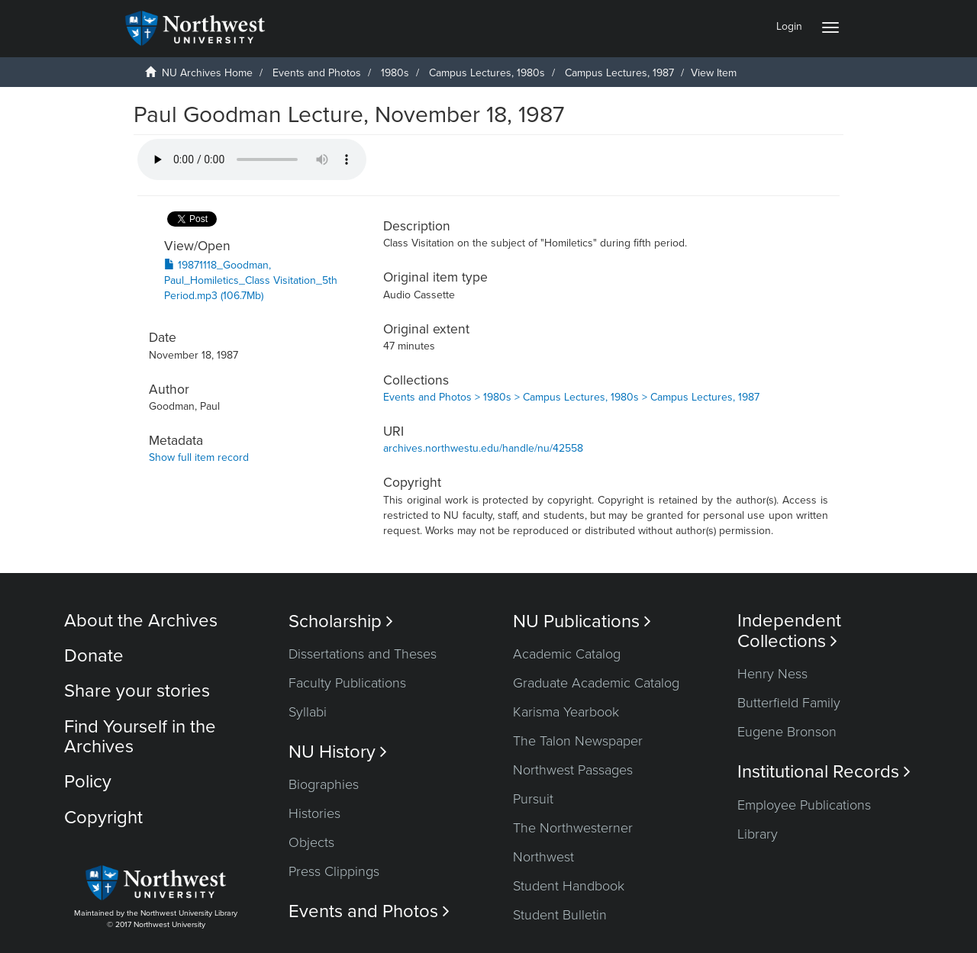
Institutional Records (824, 772)
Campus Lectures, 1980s (487, 72)
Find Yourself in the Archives (140, 737)
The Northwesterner (573, 827)
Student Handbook (568, 885)
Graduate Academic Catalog (596, 683)
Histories (314, 813)
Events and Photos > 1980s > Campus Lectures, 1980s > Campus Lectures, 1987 (571, 397)
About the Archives (141, 621)
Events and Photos (316, 72)
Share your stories (137, 691)
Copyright (103, 818)
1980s (395, 72)
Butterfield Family (788, 702)
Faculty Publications (347, 683)
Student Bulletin (560, 914)
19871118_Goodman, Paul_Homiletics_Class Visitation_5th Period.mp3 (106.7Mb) (250, 280)
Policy (87, 782)
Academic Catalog (567, 654)
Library (757, 834)
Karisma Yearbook (566, 711)
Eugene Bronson (787, 731)
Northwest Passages (573, 769)
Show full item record (199, 457)
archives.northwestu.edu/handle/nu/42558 (483, 448)
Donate (94, 656)
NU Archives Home (207, 72)
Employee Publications (804, 805)
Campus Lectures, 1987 (619, 72)
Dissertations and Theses (363, 654)
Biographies (324, 784)
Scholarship (341, 621)
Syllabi (308, 711)
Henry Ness (772, 673)
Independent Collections (789, 631)
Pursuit (533, 798)
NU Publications (582, 621)
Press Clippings (334, 871)
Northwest (543, 856)
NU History (338, 752)
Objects (311, 842)
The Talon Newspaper (578, 740)
